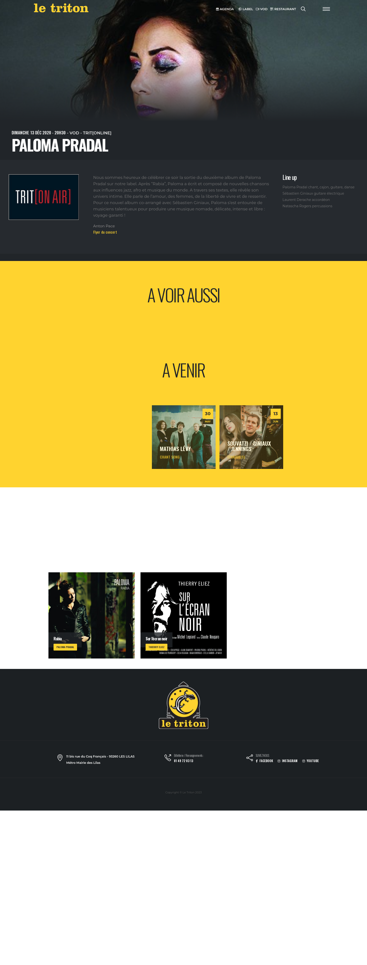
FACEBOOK (264, 760)
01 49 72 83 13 (183, 760)
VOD (261, 9)
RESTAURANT (283, 9)
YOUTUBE (310, 760)
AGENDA (225, 9)
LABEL (246, 9)
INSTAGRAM (287, 760)
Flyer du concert (105, 232)
